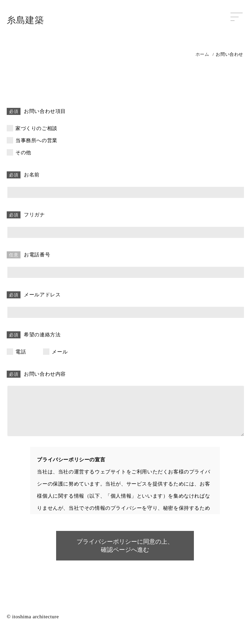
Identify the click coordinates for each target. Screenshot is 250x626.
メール (60, 351)
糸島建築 (25, 20)
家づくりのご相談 (36, 128)
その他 (23, 152)
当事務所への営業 (36, 140)
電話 (20, 351)
